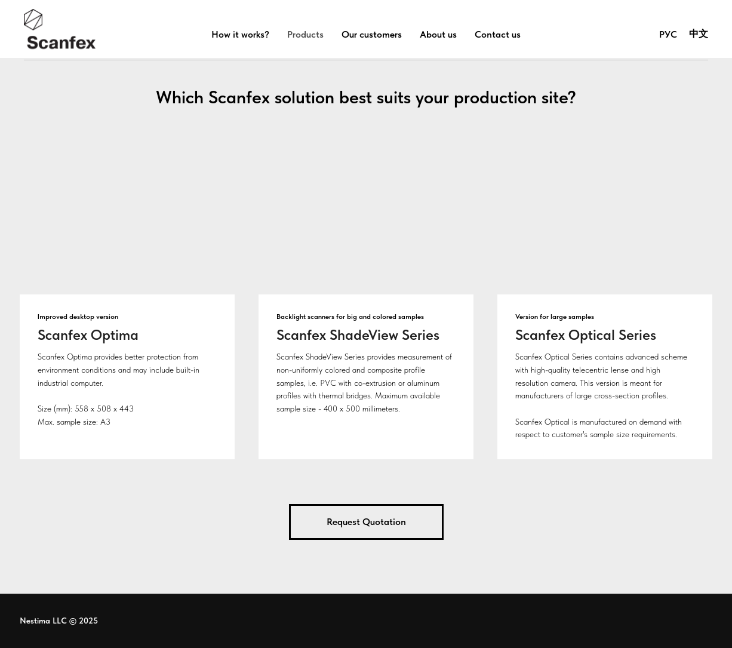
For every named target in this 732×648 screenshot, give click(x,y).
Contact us (498, 34)
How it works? (240, 34)
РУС (668, 34)
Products (305, 34)
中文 (698, 33)
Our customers (372, 34)
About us (438, 34)
